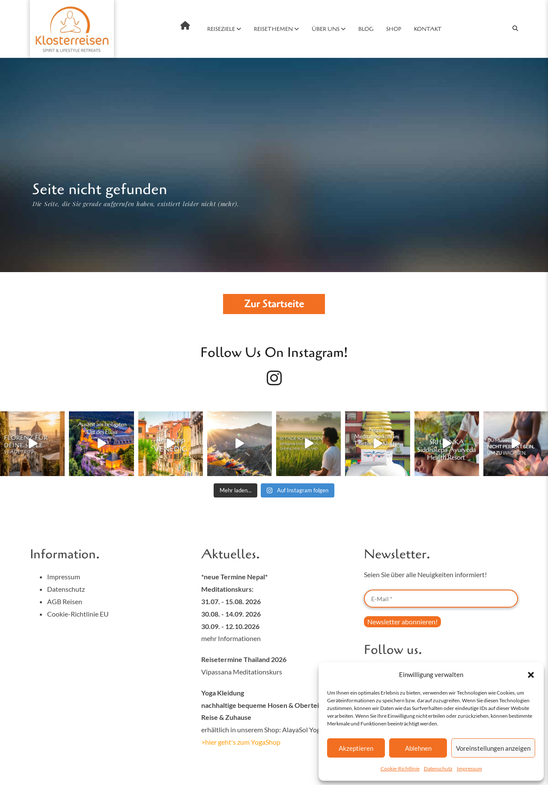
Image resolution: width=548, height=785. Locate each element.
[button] (531, 675)
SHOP (393, 29)
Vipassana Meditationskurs (241, 672)
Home (185, 25)
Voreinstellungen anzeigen (493, 748)
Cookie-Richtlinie (400, 768)
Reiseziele (221, 29)
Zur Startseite (274, 304)
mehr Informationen (231, 638)
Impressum (469, 768)
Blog (365, 29)
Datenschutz (438, 768)
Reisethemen (273, 29)
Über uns (326, 29)
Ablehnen (418, 748)
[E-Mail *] (441, 599)
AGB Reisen (64, 601)
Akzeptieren (356, 748)
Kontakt (428, 29)
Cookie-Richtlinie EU (78, 614)
